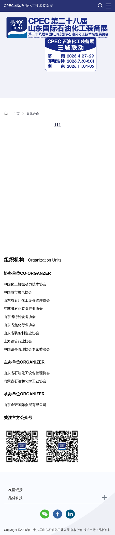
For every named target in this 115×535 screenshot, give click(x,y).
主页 (16, 113)
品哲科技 (15, 498)
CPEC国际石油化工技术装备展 (28, 6)
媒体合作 (33, 113)
